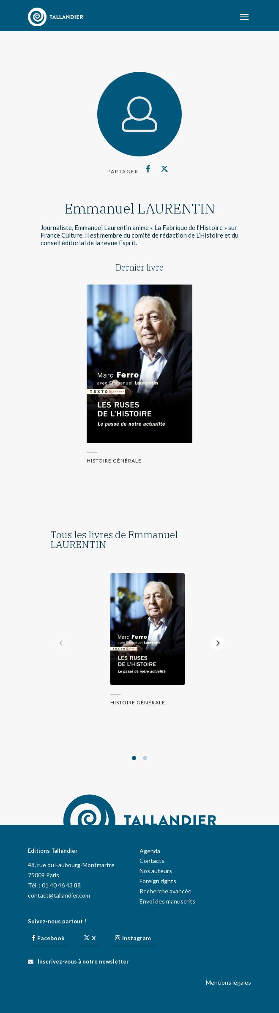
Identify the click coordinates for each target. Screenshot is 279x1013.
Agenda (150, 850)
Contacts (152, 860)
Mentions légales (228, 982)
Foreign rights (158, 880)
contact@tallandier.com (59, 895)
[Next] (217, 643)
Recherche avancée (165, 891)
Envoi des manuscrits (167, 901)
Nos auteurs (156, 870)
